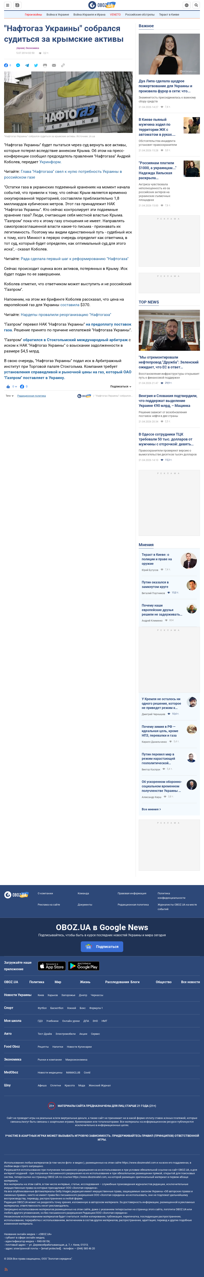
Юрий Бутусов (150, 570)
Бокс (83, 1008)
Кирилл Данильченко (154, 741)
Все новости (190, 982)
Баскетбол (56, 1008)
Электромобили (65, 1033)
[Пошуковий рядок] (196, 5)
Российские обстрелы (140, 14)
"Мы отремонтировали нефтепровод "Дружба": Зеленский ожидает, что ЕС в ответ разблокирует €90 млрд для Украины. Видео (168, 362)
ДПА (86, 1020)
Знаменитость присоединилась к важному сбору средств (167, 99)
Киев (41, 995)
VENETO (115, 14)
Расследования (117, 982)
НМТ (104, 1020)
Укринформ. (50, 162)
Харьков (53, 995)
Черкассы (97, 995)
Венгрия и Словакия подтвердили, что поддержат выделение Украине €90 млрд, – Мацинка (168, 401)
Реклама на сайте (49, 904)
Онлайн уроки (71, 1020)
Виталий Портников (153, 593)
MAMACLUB (73, 1072)
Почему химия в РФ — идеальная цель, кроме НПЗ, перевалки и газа (160, 731)
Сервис (95, 1033)
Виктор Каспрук (151, 769)
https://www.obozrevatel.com (139, 1162)
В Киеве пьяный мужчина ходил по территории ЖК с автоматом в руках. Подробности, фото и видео (156, 127)
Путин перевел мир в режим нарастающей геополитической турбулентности (158, 758)
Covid (87, 1072)
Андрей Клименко (152, 620)
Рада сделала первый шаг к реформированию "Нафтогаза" (75, 258)
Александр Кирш (151, 797)
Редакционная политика (31, 395)
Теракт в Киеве (169, 14)
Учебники (52, 1020)
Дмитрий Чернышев (153, 714)
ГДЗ (40, 1020)
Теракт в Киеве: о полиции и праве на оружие (157, 559)
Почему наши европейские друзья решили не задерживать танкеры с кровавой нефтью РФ (161, 610)
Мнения (146, 544)
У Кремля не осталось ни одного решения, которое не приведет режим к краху (161, 703)
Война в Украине (58, 14)
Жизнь (85, 982)
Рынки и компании (50, 1059)
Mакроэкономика (76, 1059)
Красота (70, 1085)
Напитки (57, 1046)
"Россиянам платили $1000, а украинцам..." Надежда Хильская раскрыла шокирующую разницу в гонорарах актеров (158, 170)
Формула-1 (96, 1008)
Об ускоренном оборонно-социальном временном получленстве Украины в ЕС (162, 786)
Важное (146, 25)
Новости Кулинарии (79, 1046)
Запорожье (68, 995)
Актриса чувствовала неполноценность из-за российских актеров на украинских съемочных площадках (154, 192)
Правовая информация (132, 893)
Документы (85, 904)
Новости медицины (50, 1072)
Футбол (42, 1008)
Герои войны (33, 14)
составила (69, 304)
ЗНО (95, 1020)
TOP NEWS (149, 302)
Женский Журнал (100, 1085)
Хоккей (71, 1008)
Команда (83, 893)
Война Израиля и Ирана (89, 14)
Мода (81, 1085)
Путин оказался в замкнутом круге (155, 584)
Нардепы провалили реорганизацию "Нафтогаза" (66, 314)
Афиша (42, 1085)
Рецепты (43, 1046)
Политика (36, 982)
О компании (45, 893)
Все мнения (150, 809)
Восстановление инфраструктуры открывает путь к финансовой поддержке (169, 375)
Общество (164, 982)
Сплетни (55, 1085)
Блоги (135, 982)
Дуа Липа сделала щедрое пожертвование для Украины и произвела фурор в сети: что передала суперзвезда (165, 86)
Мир (58, 982)
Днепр (83, 995)
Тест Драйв (45, 1033)
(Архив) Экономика (27, 48)
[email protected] (51, 1248)
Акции (83, 1033)
